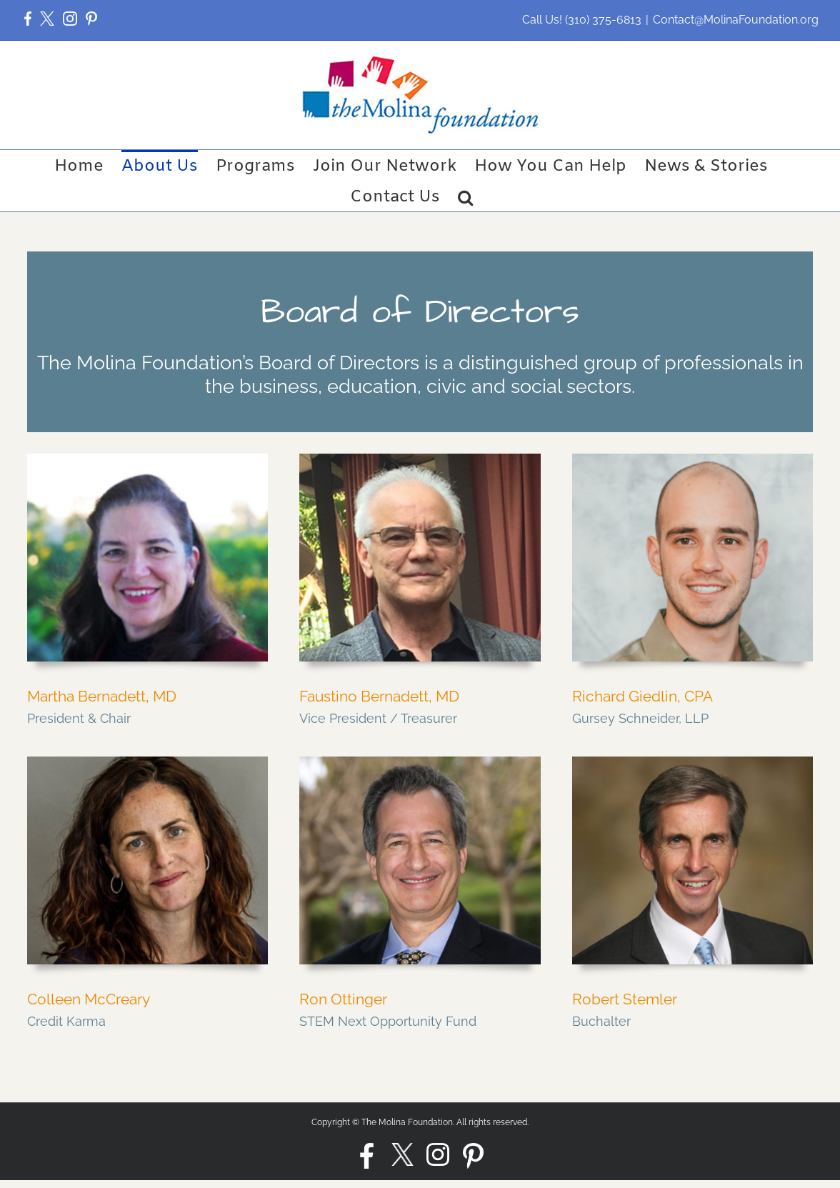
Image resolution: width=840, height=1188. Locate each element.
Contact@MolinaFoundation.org (736, 19)
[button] (27, 19)
